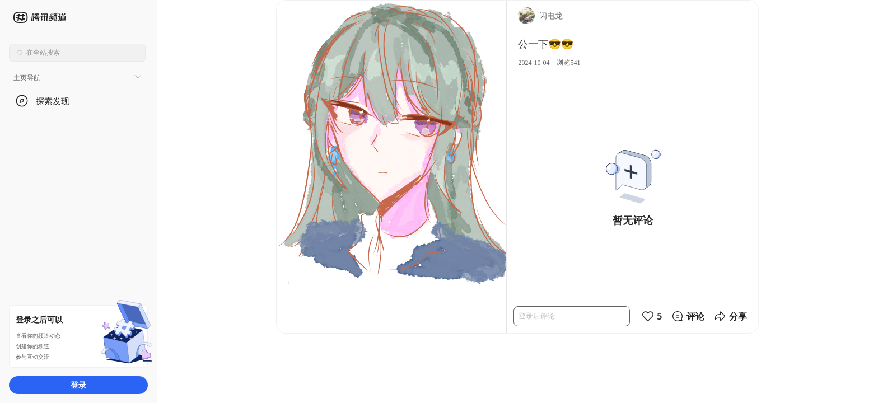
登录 (78, 384)
